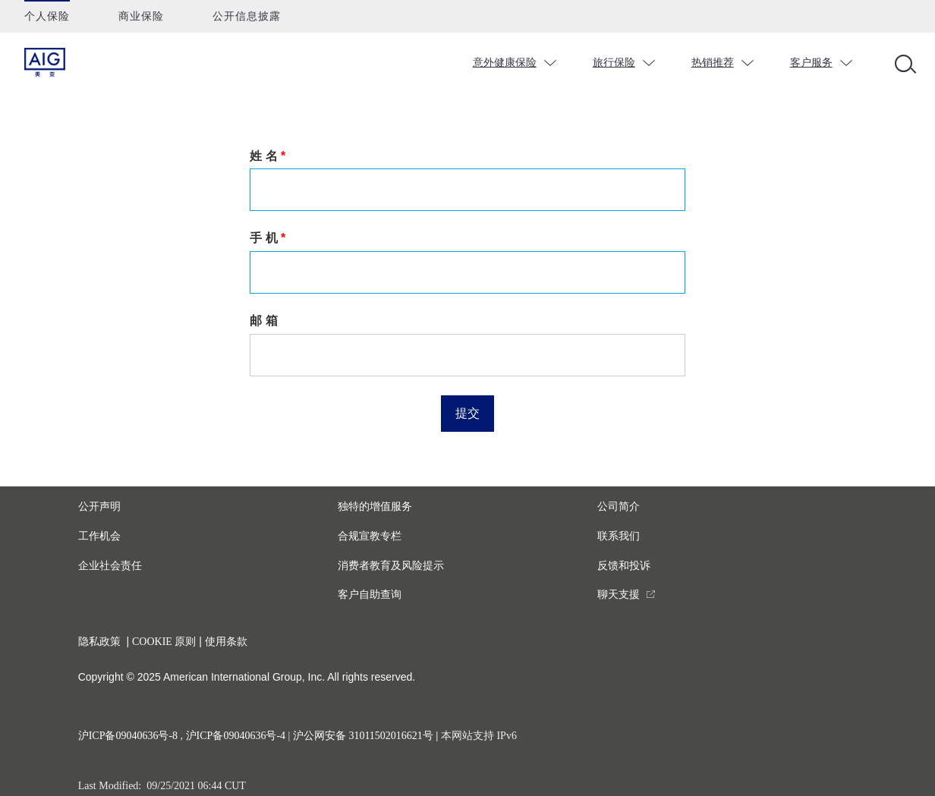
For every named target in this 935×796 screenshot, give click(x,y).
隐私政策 (99, 641)
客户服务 (811, 62)
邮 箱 (263, 320)
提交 (467, 413)
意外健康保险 (505, 62)
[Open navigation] (902, 63)
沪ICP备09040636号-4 (235, 735)
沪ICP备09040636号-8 (128, 735)
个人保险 (47, 16)
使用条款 (226, 641)
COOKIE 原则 (164, 641)
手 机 (263, 237)
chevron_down (550, 63)
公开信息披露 (246, 16)
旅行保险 (614, 62)
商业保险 (141, 16)
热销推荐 (712, 62)
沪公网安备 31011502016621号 (363, 735)
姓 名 (263, 155)
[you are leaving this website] (626, 594)
